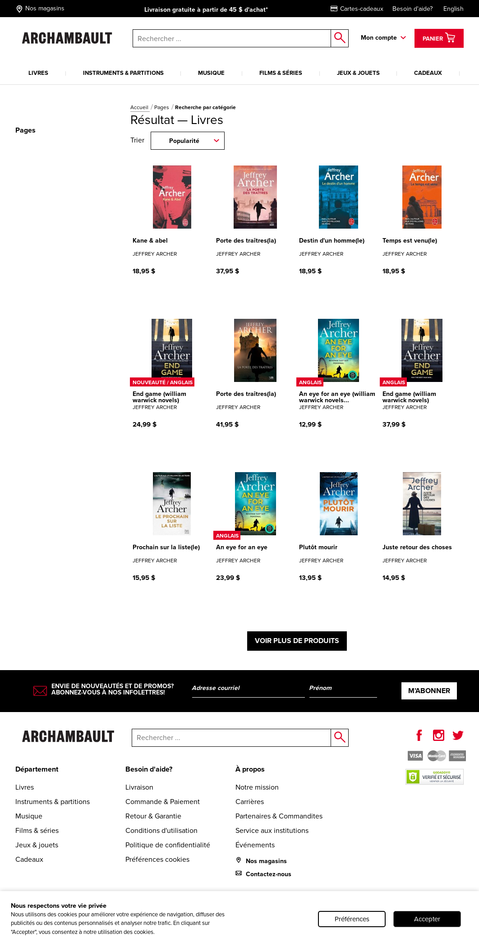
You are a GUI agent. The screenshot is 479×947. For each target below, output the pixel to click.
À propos (250, 769)
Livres (38, 73)
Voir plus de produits (297, 640)
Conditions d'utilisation (161, 830)
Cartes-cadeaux (357, 9)
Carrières (249, 801)
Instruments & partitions (123, 73)
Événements (255, 845)
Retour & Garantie (153, 816)
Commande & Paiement (162, 801)
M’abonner (429, 690)
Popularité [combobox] (184, 141)
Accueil (140, 107)
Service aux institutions (272, 830)
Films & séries (280, 73)
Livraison (139, 787)
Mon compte (379, 37)
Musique (211, 73)
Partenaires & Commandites (278, 816)
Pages (162, 107)
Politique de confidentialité (167, 845)
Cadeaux (428, 73)
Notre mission (257, 787)
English (453, 9)
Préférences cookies (157, 859)
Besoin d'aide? (412, 9)
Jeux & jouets (358, 73)
